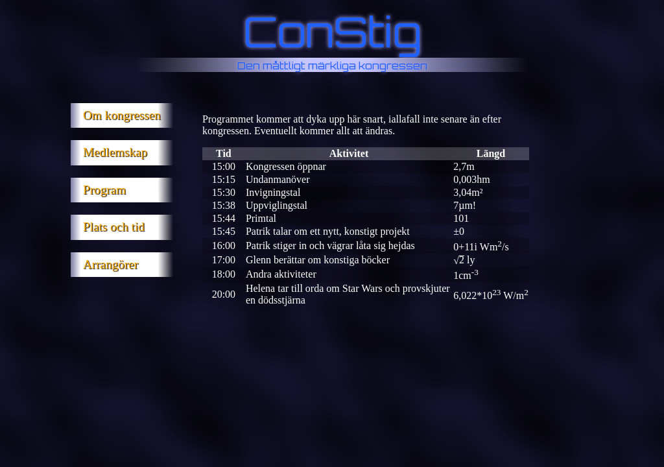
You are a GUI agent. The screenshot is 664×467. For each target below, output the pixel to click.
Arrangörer (110, 264)
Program (104, 190)
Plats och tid (114, 227)
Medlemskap (115, 152)
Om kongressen (122, 115)
